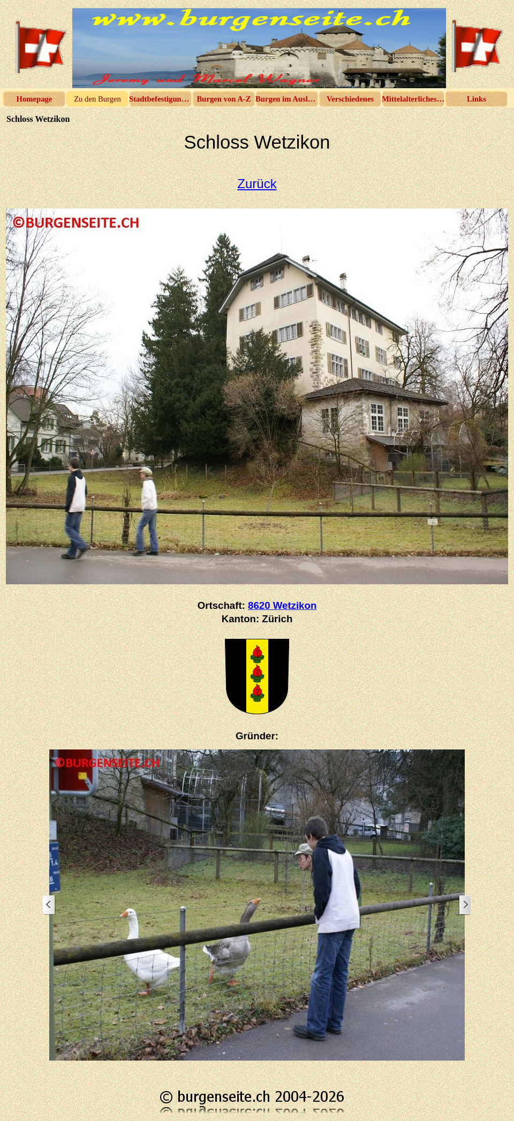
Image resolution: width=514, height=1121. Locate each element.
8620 (282, 605)
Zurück (256, 183)
